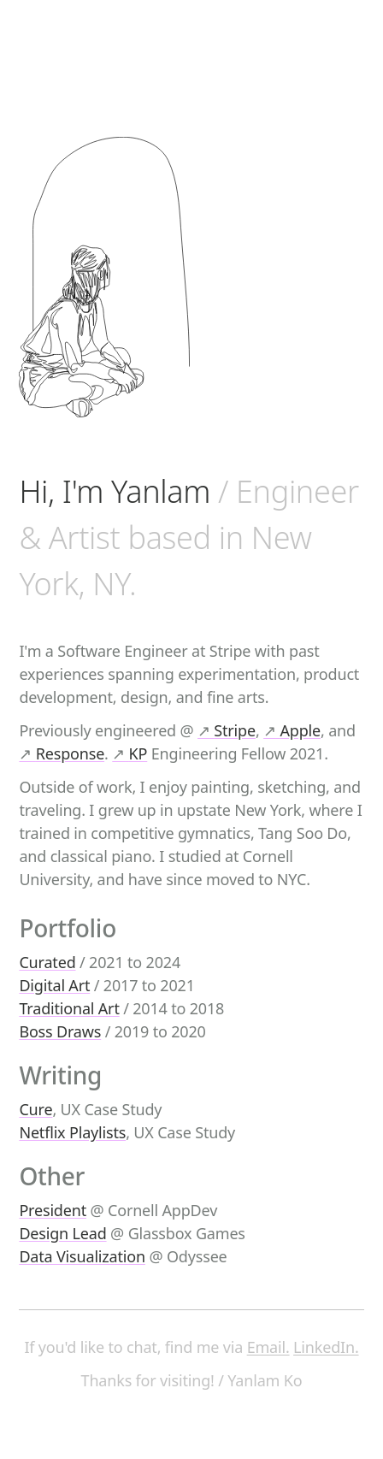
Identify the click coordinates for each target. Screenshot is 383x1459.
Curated (47, 962)
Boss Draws (60, 1031)
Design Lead (62, 1233)
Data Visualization (82, 1256)
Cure (35, 1109)
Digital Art (54, 985)
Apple (292, 730)
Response (61, 753)
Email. (268, 1347)
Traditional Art (69, 1008)
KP (129, 753)
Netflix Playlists (72, 1132)
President (52, 1210)
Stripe (226, 730)
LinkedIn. (325, 1347)
